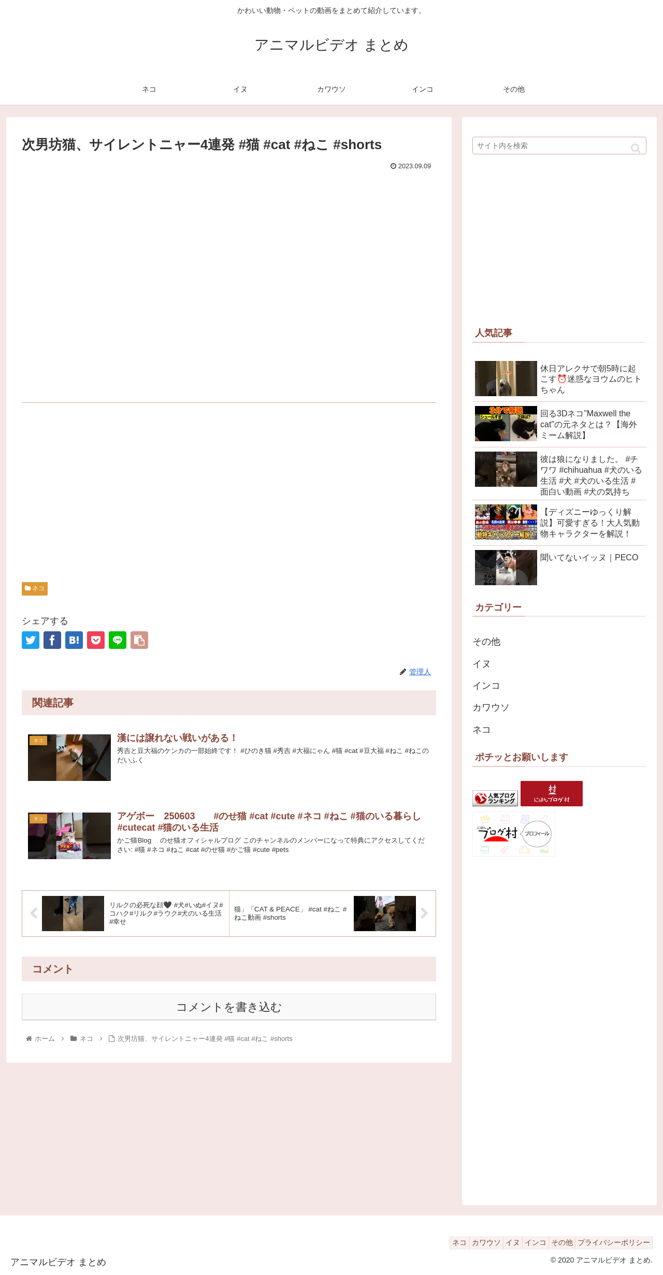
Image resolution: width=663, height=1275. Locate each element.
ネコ (35, 588)
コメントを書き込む (229, 1009)
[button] (636, 148)
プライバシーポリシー (610, 1242)
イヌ (481, 664)
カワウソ (491, 707)
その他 (486, 641)
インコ (486, 685)
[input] (559, 145)
